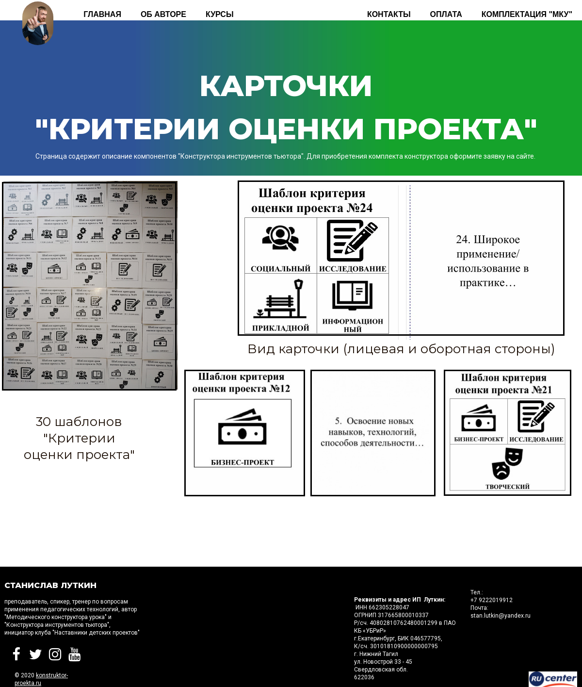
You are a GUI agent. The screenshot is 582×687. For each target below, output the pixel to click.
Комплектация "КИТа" (300, 14)
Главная (102, 14)
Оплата (446, 14)
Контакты (389, 14)
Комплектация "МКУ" (527, 14)
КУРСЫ (220, 14)
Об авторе (163, 14)
